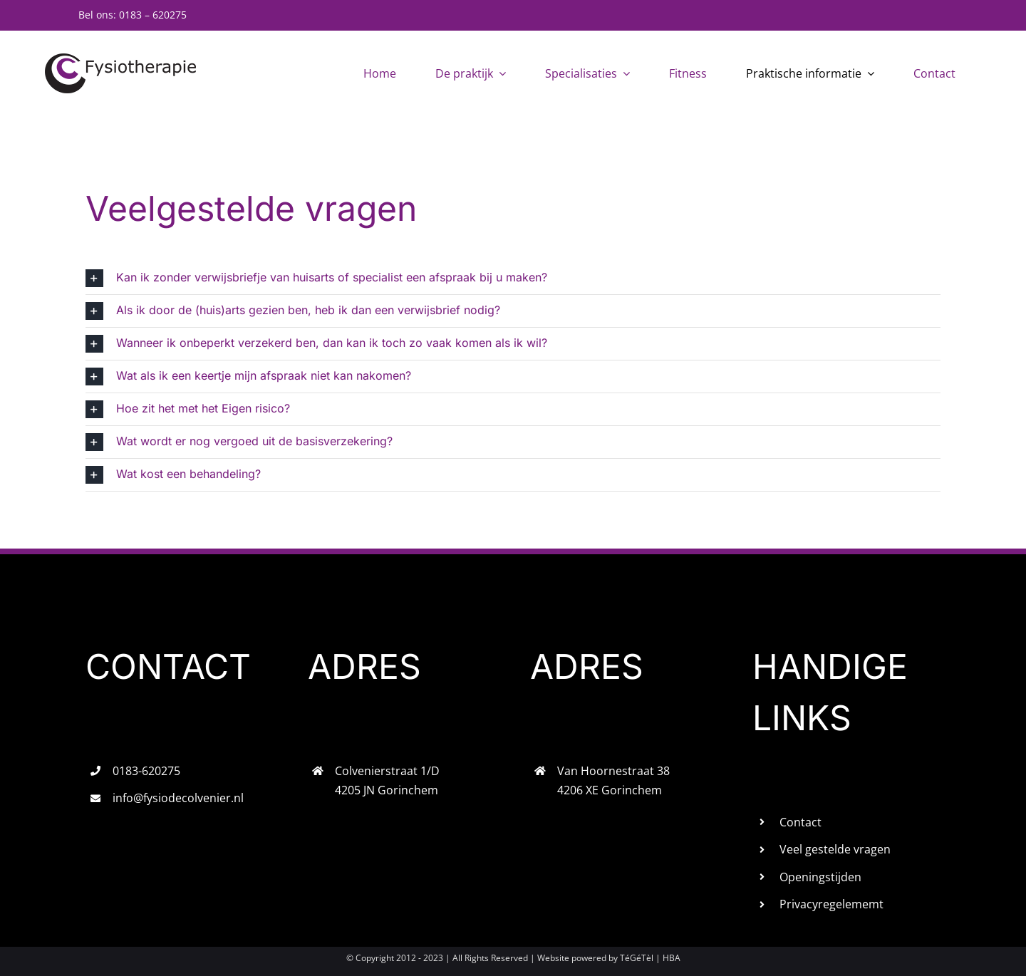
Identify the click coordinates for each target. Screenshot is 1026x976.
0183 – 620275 (153, 14)
